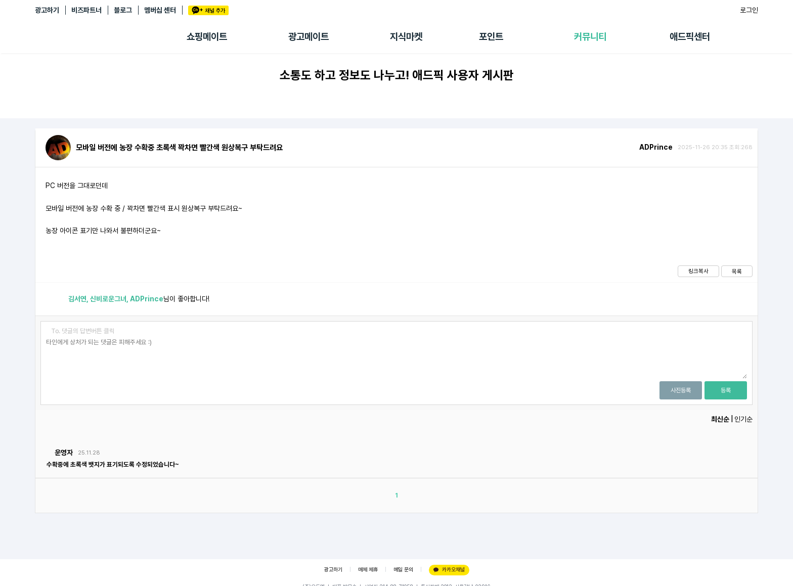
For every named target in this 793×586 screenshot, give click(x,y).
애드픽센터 (690, 36)
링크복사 (698, 271)
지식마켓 (406, 36)
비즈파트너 (86, 10)
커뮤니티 (590, 36)
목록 (737, 271)
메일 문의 (403, 569)
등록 (726, 390)
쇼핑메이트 (207, 36)
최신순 (720, 419)
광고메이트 (308, 36)
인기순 (743, 419)
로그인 (749, 10)
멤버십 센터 (160, 10)
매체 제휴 (368, 569)
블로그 (123, 10)
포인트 (491, 36)
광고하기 (47, 10)
